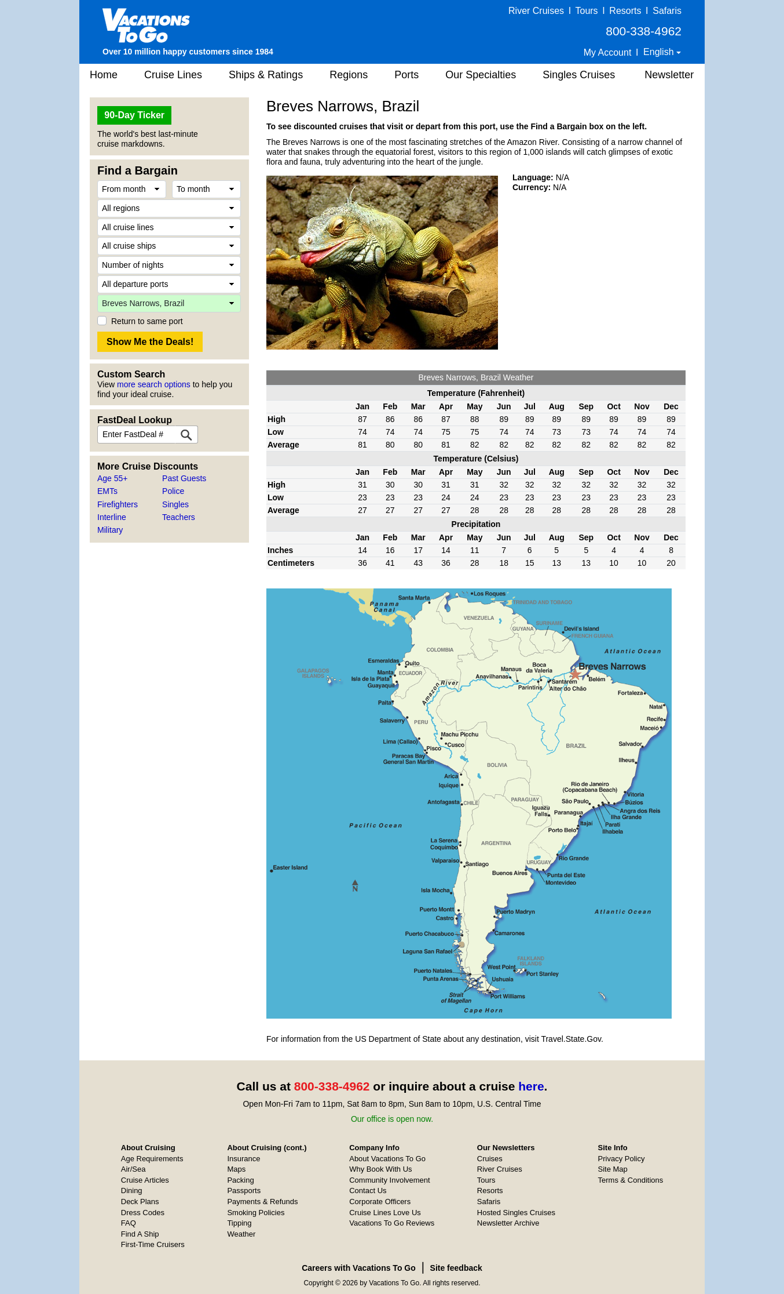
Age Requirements (152, 1158)
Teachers (178, 517)
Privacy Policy (621, 1158)
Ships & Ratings (266, 75)
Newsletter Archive (508, 1223)
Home (104, 75)
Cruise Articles (145, 1180)
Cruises (490, 1158)
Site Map (613, 1169)
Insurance (243, 1158)
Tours (586, 11)
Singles (175, 504)
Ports (406, 75)
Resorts (625, 11)
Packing (240, 1180)
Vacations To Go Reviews (391, 1223)
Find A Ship (140, 1234)
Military (110, 530)
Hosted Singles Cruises (516, 1212)
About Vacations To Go (387, 1158)
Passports (244, 1190)
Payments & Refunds (262, 1201)
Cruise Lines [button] (173, 75)
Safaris (667, 11)
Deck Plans (140, 1201)
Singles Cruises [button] (579, 75)
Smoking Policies (255, 1212)
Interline (111, 517)
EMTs (107, 491)
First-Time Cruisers (153, 1244)
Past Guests (184, 478)
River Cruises (536, 11)
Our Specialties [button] (480, 75)
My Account (608, 52)
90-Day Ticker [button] (134, 115)
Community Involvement (389, 1180)
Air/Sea (133, 1169)
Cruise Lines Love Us (385, 1212)
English (659, 52)
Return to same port (147, 321)
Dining (131, 1190)
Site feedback (456, 1268)
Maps (236, 1169)
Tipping (239, 1223)
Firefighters (117, 504)
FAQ (128, 1223)
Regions (348, 75)
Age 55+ (112, 478)
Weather (241, 1234)
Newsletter (669, 75)
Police (173, 491)
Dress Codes (142, 1212)
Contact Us (367, 1190)
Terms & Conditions (631, 1180)
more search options (153, 384)
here (531, 1086)
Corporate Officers (380, 1201)
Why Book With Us (380, 1169)
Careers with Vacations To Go (359, 1268)
